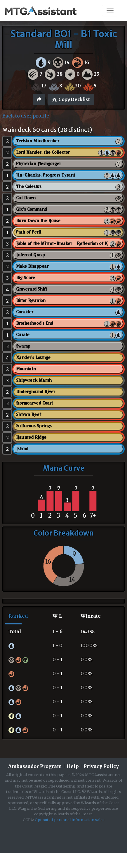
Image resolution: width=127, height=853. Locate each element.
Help (73, 766)
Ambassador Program (35, 766)
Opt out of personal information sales (70, 819)
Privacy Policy (101, 766)
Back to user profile (25, 116)
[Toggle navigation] (110, 10)
